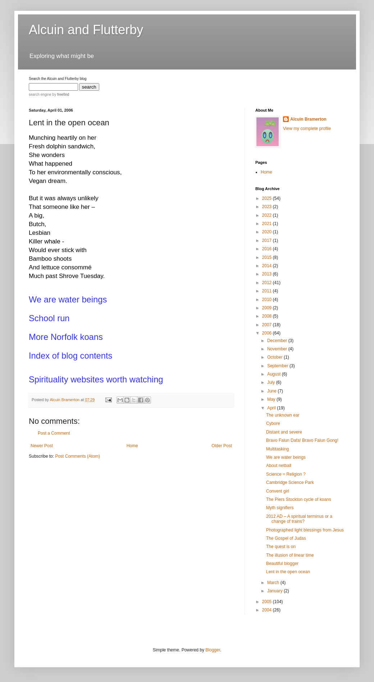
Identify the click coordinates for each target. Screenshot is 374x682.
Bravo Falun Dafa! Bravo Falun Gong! (302, 440)
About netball (278, 465)
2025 (267, 198)
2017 (267, 240)
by (60, 95)
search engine (40, 95)
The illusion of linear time (290, 555)
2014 (267, 265)
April (272, 407)
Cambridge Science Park (290, 482)
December (277, 340)
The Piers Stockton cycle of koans (298, 499)
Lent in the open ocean (288, 571)
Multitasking (277, 449)
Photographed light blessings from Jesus (305, 530)
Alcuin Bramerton (308, 119)
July (271, 382)
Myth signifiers (280, 507)
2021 (267, 223)
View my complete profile (307, 128)
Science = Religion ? (286, 474)
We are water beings (286, 457)
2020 (267, 231)
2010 (267, 299)
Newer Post (42, 445)
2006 (267, 333)
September (278, 365)
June (272, 391)
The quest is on (281, 546)
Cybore (273, 423)
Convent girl (277, 491)
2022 (267, 215)
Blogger (212, 649)
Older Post (221, 445)
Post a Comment (54, 433)
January (275, 590)
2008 (267, 316)
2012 (267, 282)
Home (132, 445)
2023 (267, 206)
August (274, 374)
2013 (267, 274)
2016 (267, 248)
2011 (267, 290)
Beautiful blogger (282, 563)
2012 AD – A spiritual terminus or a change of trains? (299, 519)
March (273, 582)
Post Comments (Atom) (77, 456)
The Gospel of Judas (286, 538)
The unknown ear (283, 415)
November (277, 348)
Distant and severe (284, 432)
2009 (267, 307)
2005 (267, 601)
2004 (267, 610)
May (272, 399)
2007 (267, 324)
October (275, 357)
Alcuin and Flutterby (86, 29)
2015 (267, 257)
